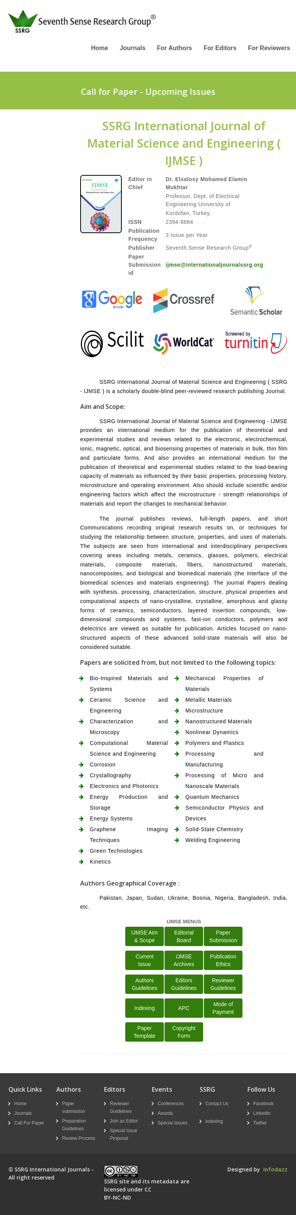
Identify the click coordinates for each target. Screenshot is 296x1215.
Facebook (263, 1103)
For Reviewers (269, 48)
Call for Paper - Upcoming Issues (148, 91)
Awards (165, 1113)
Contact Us (216, 1103)
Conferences (171, 1103)
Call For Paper (29, 1123)
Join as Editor (124, 1121)
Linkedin (262, 1113)
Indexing (145, 1008)
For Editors (220, 48)
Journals (133, 48)
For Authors (174, 48)
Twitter (260, 1123)
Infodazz (275, 1169)
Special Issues (172, 1123)
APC (184, 1008)
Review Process (78, 1138)
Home (99, 48)
